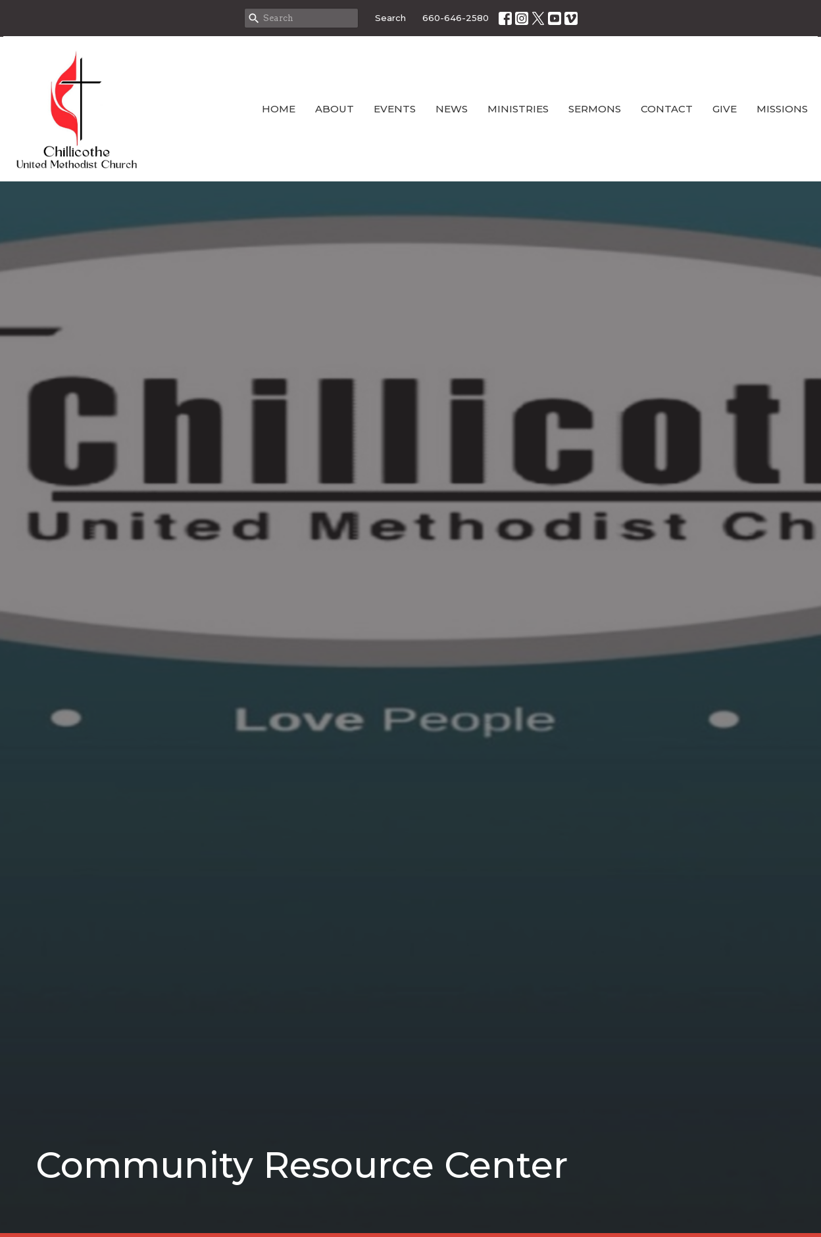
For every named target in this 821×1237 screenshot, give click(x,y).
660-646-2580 (455, 17)
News (451, 109)
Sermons (594, 109)
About (334, 109)
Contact (667, 109)
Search (390, 17)
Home (278, 109)
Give (724, 109)
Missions (782, 109)
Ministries (518, 109)
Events (395, 109)
